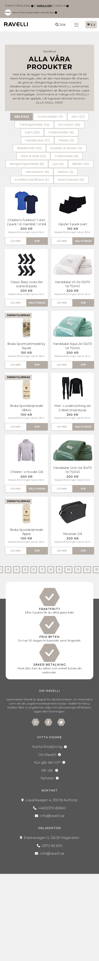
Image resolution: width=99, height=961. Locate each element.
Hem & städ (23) (33, 156)
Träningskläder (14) (34, 124)
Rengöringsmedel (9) (27, 164)
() (91, 25)
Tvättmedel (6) (66, 156)
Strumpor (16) (69, 124)
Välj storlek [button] (83, 241)
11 (78, 569)
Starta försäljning (19, 5)
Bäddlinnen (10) (29, 148)
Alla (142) (21, 116)
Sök (60, 25)
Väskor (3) (66, 172)
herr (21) (78, 116)
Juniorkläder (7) (50, 116)
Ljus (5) (58, 164)
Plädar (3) (66, 140)
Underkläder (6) (61, 132)
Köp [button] (37, 241)
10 (68, 569)
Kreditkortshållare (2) (32, 179)
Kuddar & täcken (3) (66, 148)
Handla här (44, 5)
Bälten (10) (80, 164)
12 (87, 569)
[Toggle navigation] (76, 25)
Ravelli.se (49, 51)
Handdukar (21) (37, 140)
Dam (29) (32, 132)
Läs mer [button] (16, 241)
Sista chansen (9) (71, 179)
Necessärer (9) (37, 172)
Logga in (62, 5)
